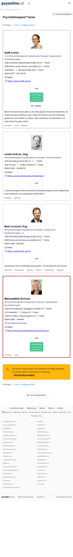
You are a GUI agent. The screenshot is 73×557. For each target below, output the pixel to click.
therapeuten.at (8, 484)
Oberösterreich (46, 412)
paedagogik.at (42, 460)
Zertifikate (7, 198)
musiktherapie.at (43, 456)
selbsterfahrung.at (9, 477)
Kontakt (60, 408)
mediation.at (7, 456)
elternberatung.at (43, 432)
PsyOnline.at (7, 473)
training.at (40, 484)
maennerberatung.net (44, 453)
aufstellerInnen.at (9, 421)
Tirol (69, 412)
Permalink (7, 125)
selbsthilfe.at (41, 477)
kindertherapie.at (9, 446)
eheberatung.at (8, 432)
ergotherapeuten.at (9, 435)
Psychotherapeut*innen (12, 10)
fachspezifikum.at (43, 435)
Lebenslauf (8, 270)
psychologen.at (42, 467)
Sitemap (42, 408)
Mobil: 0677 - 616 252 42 (15, 73)
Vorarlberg (34, 416)
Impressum (40, 497)
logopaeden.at (8, 453)
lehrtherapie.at (42, 449)
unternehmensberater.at (11, 487)
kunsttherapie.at (42, 446)
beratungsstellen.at (9, 425)
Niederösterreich (34, 412)
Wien (40, 416)
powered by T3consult (64, 497)
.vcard (16, 125)
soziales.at (6, 480)
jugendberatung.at (43, 442)
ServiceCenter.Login (17, 408)
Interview (30, 270)
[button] (69, 3)
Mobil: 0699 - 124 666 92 (15, 168)
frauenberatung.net (44, 439)
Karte (46, 62)
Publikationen (49, 270)
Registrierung (31, 408)
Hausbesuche (19, 270)
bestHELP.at (41, 425)
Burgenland (17, 412)
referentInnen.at (42, 473)
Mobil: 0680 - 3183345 (14, 243)
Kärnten (25, 412)
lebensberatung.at (9, 449)
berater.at (40, 421)
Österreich (7, 412)
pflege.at (6, 463)
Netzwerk (24, 125)
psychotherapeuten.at (10, 470)
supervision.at (42, 480)
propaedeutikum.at (9, 467)
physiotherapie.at (43, 463)
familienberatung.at (10, 439)
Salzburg (55, 412)
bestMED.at (7, 428)
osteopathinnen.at (9, 460)
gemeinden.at (7, 442)
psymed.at (40, 470)
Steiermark (63, 412)
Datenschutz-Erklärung (26, 497)
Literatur (39, 270)
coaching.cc (41, 428)
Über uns (51, 408)
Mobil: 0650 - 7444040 (14, 319)
